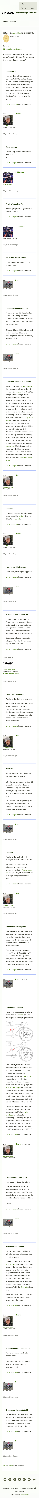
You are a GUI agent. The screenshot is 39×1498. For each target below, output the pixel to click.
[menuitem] (23, 8)
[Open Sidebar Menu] (32, 4)
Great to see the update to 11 (17, 1410)
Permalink (19, 749)
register (15, 1431)
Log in (8, 1431)
